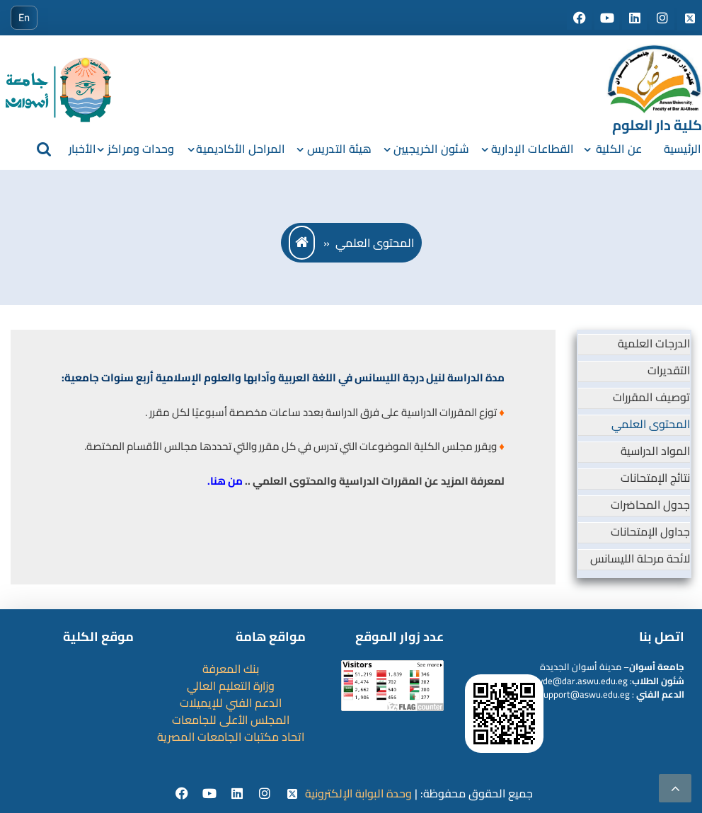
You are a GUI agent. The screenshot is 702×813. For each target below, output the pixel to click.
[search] (44, 148)
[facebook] (183, 794)
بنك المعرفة (230, 668)
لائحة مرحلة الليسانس (640, 558)
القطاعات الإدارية (533, 148)
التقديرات (669, 370)
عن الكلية (619, 148)
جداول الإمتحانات (650, 531)
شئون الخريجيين (430, 148)
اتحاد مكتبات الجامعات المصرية (230, 736)
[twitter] (292, 794)
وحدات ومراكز (141, 148)
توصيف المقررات (651, 397)
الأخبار (83, 148)
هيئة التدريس (339, 148)
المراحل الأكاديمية (240, 148)
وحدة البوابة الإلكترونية (358, 793)
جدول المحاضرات (650, 504)
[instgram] (266, 794)
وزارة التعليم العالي (231, 685)
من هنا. (225, 481)
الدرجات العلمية (654, 343)
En (24, 17)
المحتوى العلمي (650, 423)
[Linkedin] (239, 794)
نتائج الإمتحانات (655, 477)
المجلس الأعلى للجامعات (230, 719)
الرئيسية (682, 148)
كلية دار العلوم (657, 125)
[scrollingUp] (675, 788)
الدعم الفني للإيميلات (231, 702)
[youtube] (211, 794)
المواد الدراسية (655, 450)
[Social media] (580, 18)
